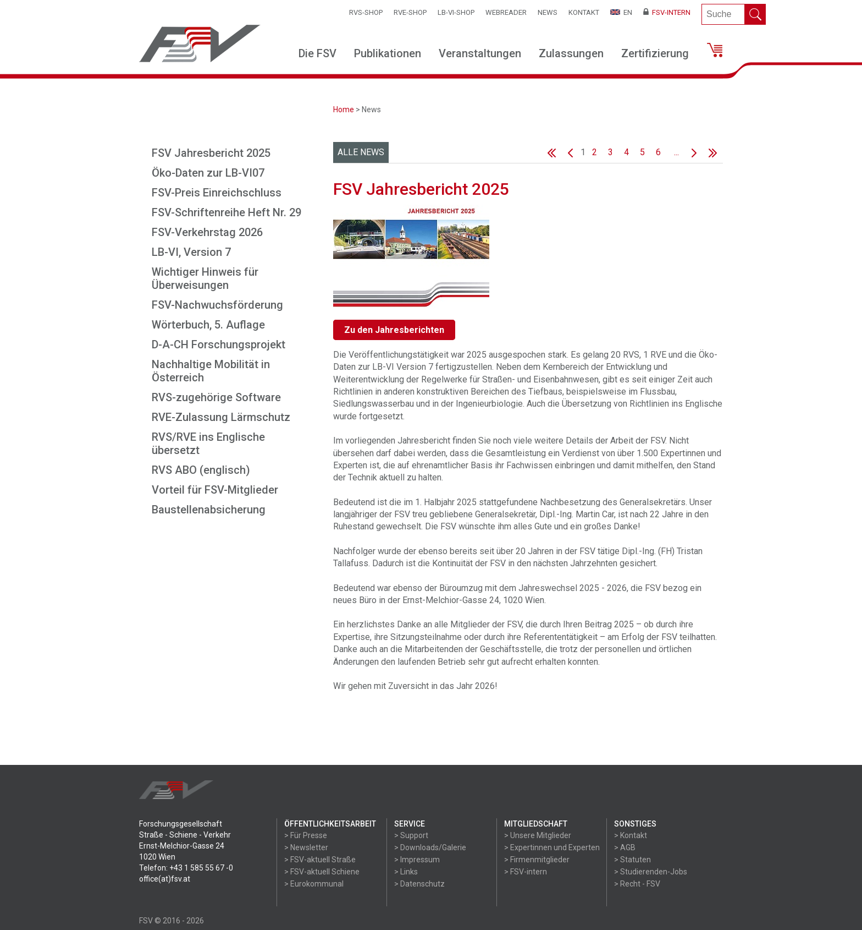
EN (621, 12)
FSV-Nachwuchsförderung (217, 304)
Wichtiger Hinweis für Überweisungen (205, 278)
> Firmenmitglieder (537, 859)
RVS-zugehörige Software (216, 397)
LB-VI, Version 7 (191, 252)
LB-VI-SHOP (456, 12)
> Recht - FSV (637, 883)
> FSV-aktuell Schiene (322, 871)
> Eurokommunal (314, 883)
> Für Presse (305, 835)
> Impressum (417, 859)
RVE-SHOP (410, 12)
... (676, 152)
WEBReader (506, 12)
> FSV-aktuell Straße (320, 859)
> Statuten (632, 859)
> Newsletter (306, 847)
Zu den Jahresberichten (394, 330)
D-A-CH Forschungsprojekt (218, 344)
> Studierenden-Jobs (650, 871)
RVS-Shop (366, 12)
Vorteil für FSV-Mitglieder (215, 489)
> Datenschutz (419, 883)
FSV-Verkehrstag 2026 (207, 232)
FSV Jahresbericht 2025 (211, 153)
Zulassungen (571, 53)
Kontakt (583, 12)
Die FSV (317, 53)
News (547, 12)
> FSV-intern (525, 871)
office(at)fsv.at (164, 878)
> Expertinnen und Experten (552, 847)
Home (343, 109)
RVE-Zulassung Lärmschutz (221, 417)
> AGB (625, 847)
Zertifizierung (655, 53)
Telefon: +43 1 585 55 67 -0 (186, 867)
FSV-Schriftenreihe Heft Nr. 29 (226, 212)
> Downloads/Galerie (430, 847)
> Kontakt (630, 835)
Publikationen (387, 53)
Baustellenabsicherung (209, 509)
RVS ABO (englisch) (201, 470)
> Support (411, 835)
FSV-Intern (666, 12)
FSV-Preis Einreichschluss (216, 192)
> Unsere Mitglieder (537, 835)
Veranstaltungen (480, 53)
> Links (406, 871)
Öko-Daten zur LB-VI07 (208, 172)
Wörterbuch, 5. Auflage (208, 324)
